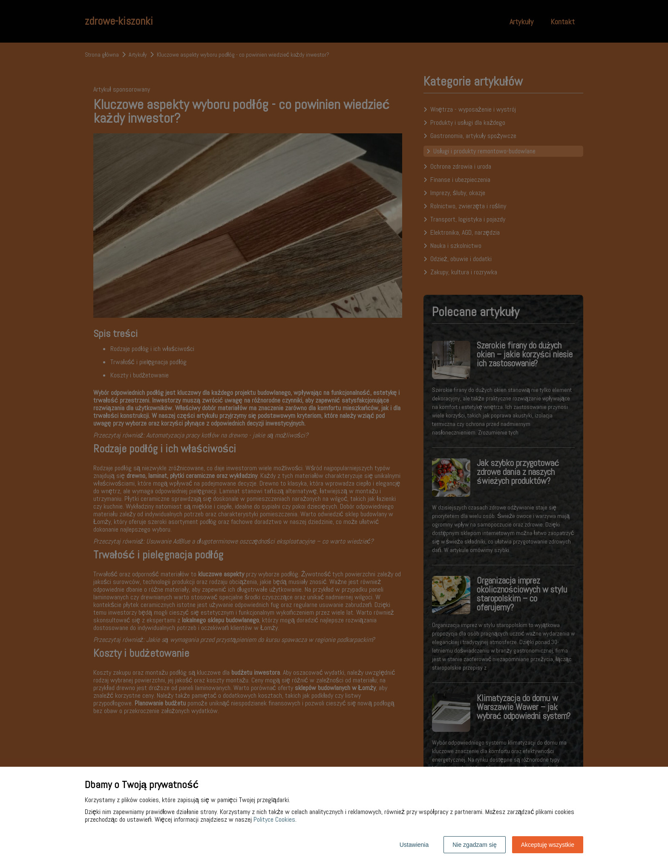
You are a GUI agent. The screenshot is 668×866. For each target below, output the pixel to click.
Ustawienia (414, 844)
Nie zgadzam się (474, 844)
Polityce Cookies (274, 819)
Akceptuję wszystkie (547, 844)
